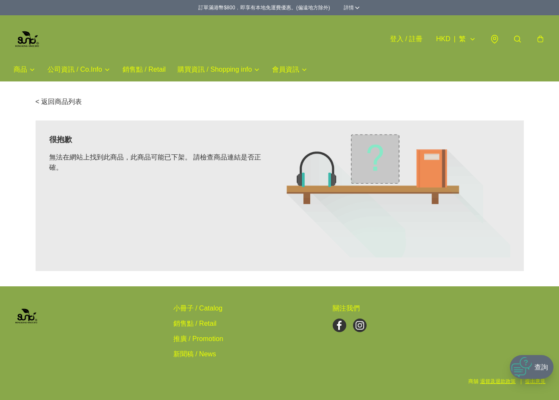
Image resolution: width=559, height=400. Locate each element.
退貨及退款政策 (498, 381)
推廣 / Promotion (198, 338)
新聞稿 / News (194, 354)
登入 (406, 38)
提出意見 (535, 381)
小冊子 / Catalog (197, 308)
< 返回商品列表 (59, 101)
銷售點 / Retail (144, 69)
